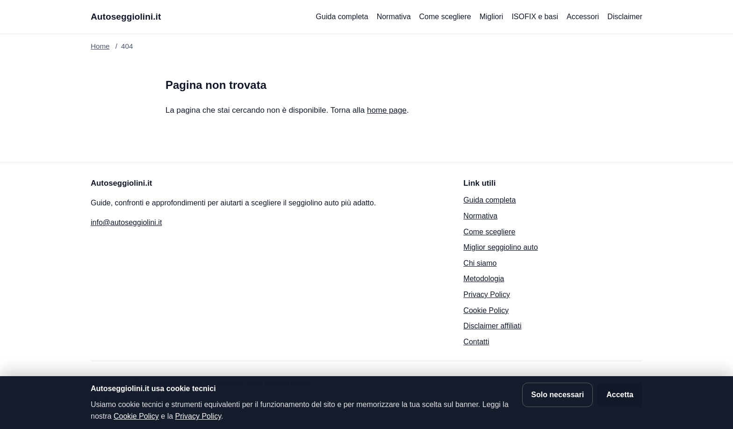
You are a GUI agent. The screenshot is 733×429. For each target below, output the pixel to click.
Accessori (583, 17)
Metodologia (483, 279)
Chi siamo (479, 263)
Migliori (491, 17)
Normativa (394, 17)
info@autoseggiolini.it (126, 222)
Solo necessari (557, 395)
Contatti (476, 342)
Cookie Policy (486, 310)
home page (387, 110)
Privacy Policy (486, 294)
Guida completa (342, 17)
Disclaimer (624, 17)
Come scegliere (445, 17)
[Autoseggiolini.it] (126, 17)
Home (100, 46)
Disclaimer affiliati (492, 326)
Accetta (619, 395)
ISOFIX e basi (534, 17)
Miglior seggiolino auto (500, 247)
